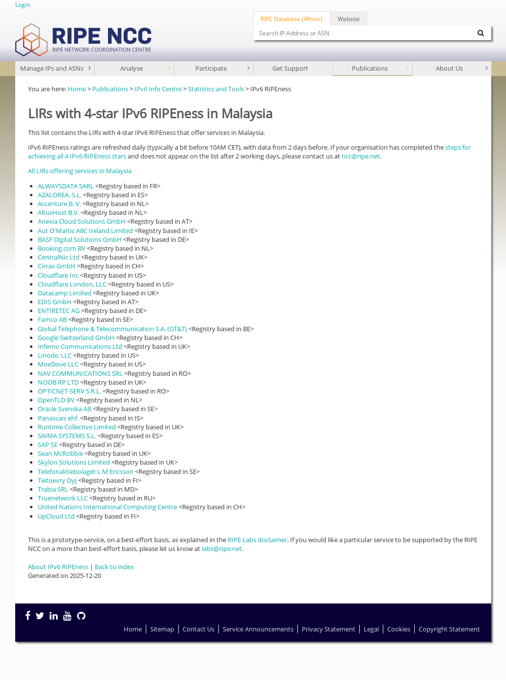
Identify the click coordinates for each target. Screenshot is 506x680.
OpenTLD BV (56, 399)
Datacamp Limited (64, 292)
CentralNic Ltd (59, 257)
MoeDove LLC (58, 364)
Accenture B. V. (59, 203)
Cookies (398, 629)
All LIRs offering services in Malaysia (80, 170)
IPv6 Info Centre (158, 88)
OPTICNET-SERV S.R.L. (69, 391)
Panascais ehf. (58, 418)
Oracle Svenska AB (64, 408)
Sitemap (162, 629)
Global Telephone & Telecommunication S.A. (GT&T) (112, 328)
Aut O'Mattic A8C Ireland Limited (85, 230)
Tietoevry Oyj (57, 480)
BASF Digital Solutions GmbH (80, 239)
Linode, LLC (55, 355)
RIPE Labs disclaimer (257, 539)
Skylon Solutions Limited (74, 462)
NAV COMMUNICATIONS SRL (80, 373)
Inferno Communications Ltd (80, 346)
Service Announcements (258, 629)
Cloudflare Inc (58, 275)
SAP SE (47, 444)
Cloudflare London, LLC (72, 284)
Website (349, 19)
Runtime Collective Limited (77, 426)
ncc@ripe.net (361, 156)
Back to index (114, 566)
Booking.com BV (61, 248)
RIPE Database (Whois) (291, 19)
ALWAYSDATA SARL (66, 186)
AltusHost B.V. (58, 212)
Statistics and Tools (216, 88)
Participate (223, 68)
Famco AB (52, 319)
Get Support (301, 68)
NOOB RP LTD (58, 382)
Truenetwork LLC (63, 498)
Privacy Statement (328, 629)
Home (77, 88)
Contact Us (198, 629)
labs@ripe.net (222, 548)
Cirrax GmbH (57, 266)
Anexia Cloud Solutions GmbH (82, 221)
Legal (371, 629)
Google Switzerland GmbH (76, 337)
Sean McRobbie (60, 453)
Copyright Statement (449, 629)
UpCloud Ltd (56, 516)
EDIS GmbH (55, 301)
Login (22, 4)
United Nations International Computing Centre (107, 506)
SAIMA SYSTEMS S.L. (67, 435)
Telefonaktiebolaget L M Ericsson (85, 471)
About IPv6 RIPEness (58, 566)
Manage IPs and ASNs (56, 68)
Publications (381, 68)
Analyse (146, 68)
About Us (463, 68)
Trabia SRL (53, 489)
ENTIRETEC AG (59, 310)
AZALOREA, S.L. (59, 194)
